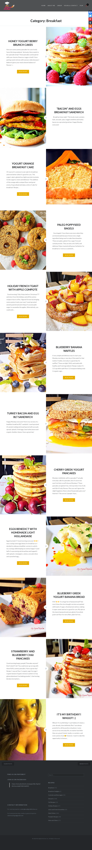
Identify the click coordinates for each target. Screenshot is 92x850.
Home (43, 5)
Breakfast (51, 788)
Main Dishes (51, 813)
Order (59, 5)
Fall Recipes (51, 802)
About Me (51, 5)
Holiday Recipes (53, 806)
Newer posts (84, 764)
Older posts (8, 764)
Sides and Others (53, 820)
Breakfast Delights (53, 791)
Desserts (51, 798)
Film (81, 5)
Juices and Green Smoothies (56, 809)
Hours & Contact (71, 5)
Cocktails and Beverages (55, 795)
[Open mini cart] (86, 7)
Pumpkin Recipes (53, 817)
